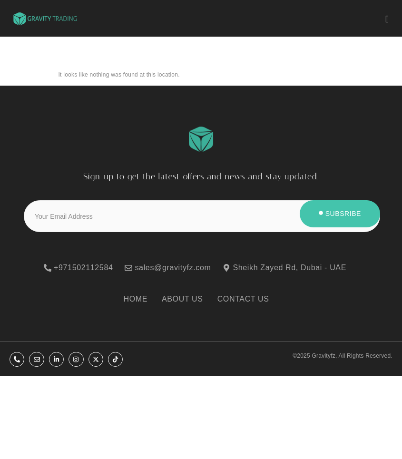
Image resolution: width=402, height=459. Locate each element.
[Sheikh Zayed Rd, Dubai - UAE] (290, 268)
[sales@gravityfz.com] (174, 268)
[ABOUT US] (187, 299)
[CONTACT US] (248, 299)
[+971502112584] (84, 268)
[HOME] (140, 299)
